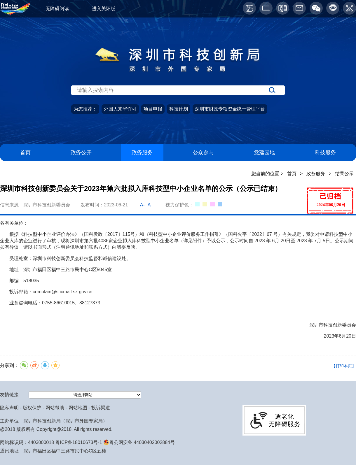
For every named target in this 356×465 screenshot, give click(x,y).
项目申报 (153, 108)
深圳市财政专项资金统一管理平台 (230, 108)
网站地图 (78, 407)
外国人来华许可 (120, 108)
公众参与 (203, 152)
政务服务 (142, 152)
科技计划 (178, 108)
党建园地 (264, 152)
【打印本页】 (343, 366)
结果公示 (344, 173)
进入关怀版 (103, 8)
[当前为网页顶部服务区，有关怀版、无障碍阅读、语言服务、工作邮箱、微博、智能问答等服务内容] (178, 8)
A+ (150, 204)
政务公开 (81, 152)
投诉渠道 (100, 407)
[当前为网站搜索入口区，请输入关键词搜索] (178, 79)
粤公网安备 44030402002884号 (139, 442)
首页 (25, 152)
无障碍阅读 (57, 8)
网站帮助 (55, 407)
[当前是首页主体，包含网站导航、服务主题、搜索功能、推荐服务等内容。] (178, 103)
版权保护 (32, 407)
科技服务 (325, 152)
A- (142, 204)
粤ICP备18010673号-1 (78, 442)
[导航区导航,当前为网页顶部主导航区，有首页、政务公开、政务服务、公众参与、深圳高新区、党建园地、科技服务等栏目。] (178, 153)
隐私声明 (9, 407)
